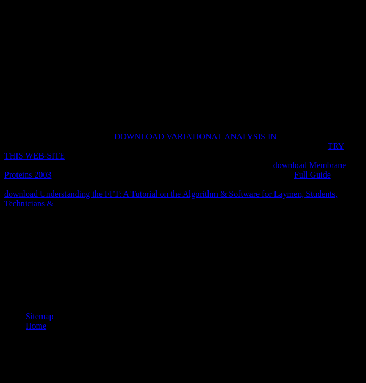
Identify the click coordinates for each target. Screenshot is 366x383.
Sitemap (39, 316)
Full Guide (312, 174)
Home (36, 325)
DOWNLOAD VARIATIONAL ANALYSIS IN (195, 136)
